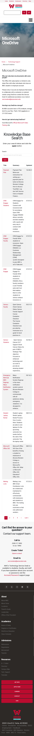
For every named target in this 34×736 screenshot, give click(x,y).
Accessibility (22, 725)
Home (3, 62)
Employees (18, 1)
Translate (4, 675)
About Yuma (5, 603)
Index (6, 1)
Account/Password (11, 575)
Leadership (5, 612)
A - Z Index (4, 663)
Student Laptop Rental (5, 415)
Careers (17, 691)
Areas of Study (6, 625)
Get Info (17, 682)
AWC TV (13, 732)
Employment (7, 728)
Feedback (16, 728)
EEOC (30, 725)
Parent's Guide (6, 609)
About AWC (4, 600)
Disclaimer (12, 725)
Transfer (4, 653)
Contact (17, 696)
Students (11, 1)
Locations (4, 606)
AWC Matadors (18, 730)
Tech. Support (5, 672)
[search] (12, 13)
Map (30, 1)
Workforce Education (8, 631)
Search (4, 151)
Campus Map (5, 669)
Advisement (5, 650)
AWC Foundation (7, 730)
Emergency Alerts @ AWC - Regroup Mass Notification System (7, 382)
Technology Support (14, 62)
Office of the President (8, 615)
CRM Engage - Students (6, 203)
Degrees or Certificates (8, 628)
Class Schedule (6, 634)
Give (17, 700)
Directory (25, 1)
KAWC (8, 732)
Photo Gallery (21, 732)
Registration (5, 647)
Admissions (5, 644)
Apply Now (17, 687)
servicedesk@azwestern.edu (11, 99)
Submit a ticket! (17, 553)
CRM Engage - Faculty (6, 238)
